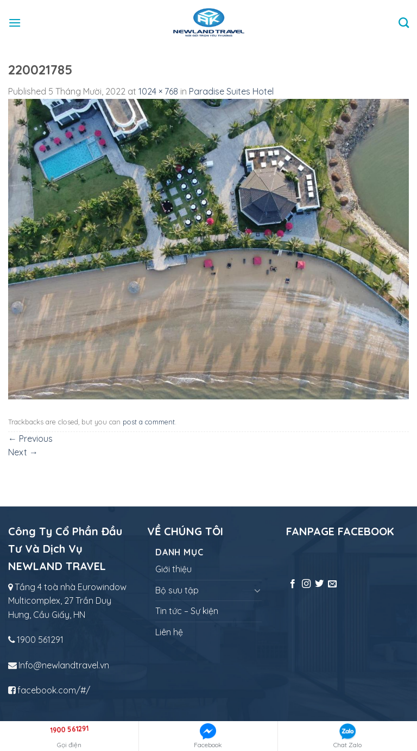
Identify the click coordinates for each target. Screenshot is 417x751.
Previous (30, 438)
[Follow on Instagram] (306, 584)
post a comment (149, 421)
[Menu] (14, 22)
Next (23, 452)
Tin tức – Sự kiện (186, 610)
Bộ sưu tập (177, 590)
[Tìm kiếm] (404, 22)
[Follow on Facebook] (292, 584)
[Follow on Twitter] (319, 584)
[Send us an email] (332, 584)
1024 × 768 (158, 91)
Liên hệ (169, 632)
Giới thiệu (173, 569)
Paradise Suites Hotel (231, 91)
